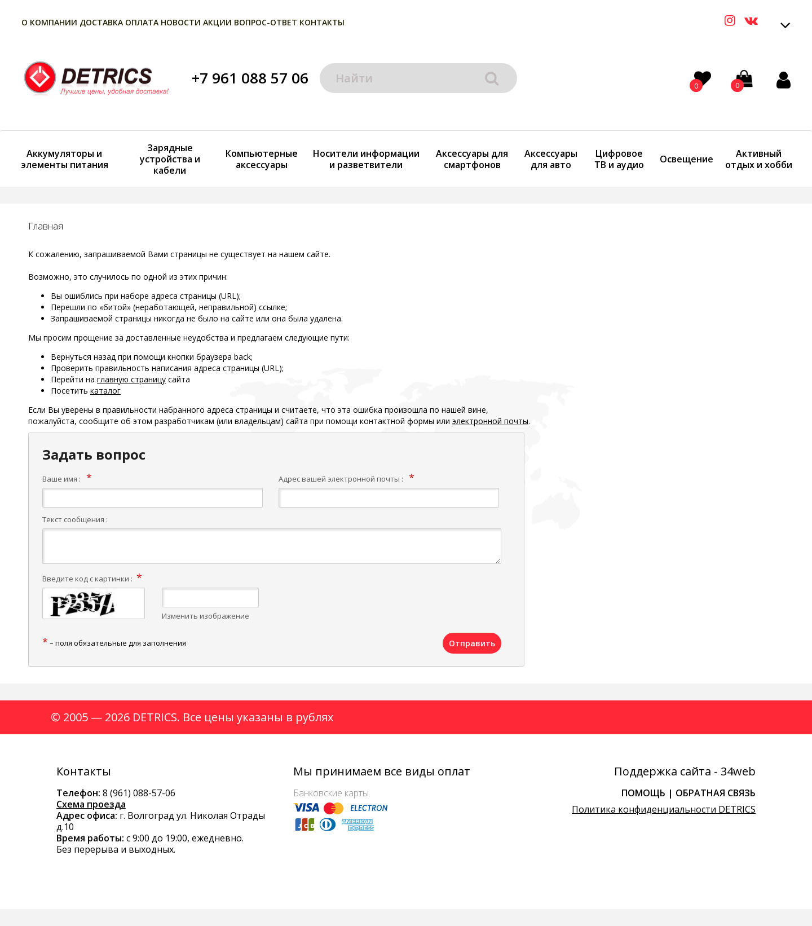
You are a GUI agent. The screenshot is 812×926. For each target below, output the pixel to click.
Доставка (101, 22)
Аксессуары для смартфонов (472, 159)
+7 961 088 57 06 (250, 78)
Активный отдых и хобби (758, 159)
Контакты (322, 22)
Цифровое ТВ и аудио (619, 159)
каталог (105, 390)
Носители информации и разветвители (366, 159)
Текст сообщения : (75, 519)
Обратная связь (716, 793)
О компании (49, 22)
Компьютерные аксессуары (262, 159)
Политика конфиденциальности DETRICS (664, 809)
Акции (217, 22)
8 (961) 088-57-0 (136, 793)
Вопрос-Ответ (265, 22)
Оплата (141, 22)
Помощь (643, 793)
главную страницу (131, 379)
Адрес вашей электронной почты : (341, 479)
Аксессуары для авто (550, 159)
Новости (181, 22)
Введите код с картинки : (87, 579)
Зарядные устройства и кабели (170, 159)
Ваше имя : (61, 479)
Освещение (686, 159)
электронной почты (490, 421)
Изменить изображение (205, 616)
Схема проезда (91, 804)
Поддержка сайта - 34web (685, 771)
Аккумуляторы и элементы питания (64, 159)
